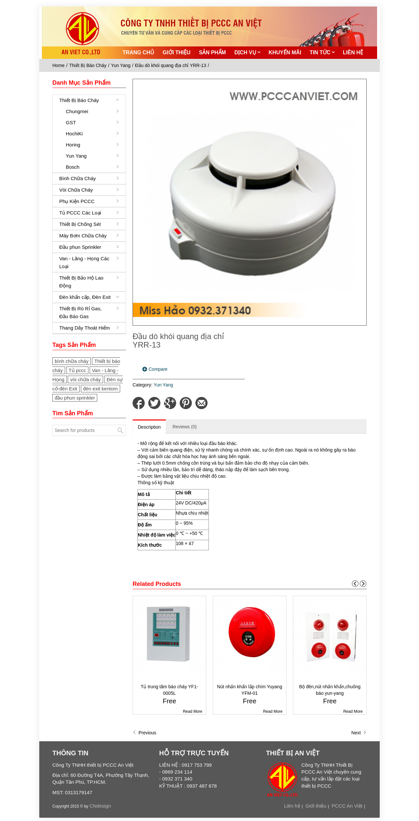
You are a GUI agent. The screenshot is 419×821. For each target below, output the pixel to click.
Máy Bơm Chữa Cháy (83, 235)
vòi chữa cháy (85, 379)
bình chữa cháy (71, 361)
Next (359, 732)
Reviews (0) (185, 426)
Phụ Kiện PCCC (77, 201)
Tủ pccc (77, 370)
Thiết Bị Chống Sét (80, 224)
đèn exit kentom (100, 388)
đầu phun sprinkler (75, 398)
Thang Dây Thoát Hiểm (84, 328)
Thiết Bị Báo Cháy (87, 65)
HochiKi (74, 133)
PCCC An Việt (347, 806)
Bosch (73, 167)
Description (149, 427)
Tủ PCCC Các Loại (80, 212)
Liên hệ (292, 806)
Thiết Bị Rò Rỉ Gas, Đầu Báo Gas (80, 312)
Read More (192, 711)
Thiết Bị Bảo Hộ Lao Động (81, 281)
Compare (158, 369)
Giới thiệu (315, 806)
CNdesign (100, 806)
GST (71, 122)
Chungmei (77, 111)
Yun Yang (120, 65)
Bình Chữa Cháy (77, 178)
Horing (73, 144)
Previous (144, 732)
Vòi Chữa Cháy (76, 190)
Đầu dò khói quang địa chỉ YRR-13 (170, 65)
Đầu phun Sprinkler (80, 247)
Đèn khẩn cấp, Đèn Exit (85, 297)
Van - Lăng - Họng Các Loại (84, 262)
